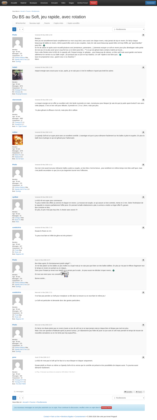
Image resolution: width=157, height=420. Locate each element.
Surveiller (128, 392)
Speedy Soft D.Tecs (21, 59)
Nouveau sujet (34, 23)
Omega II (18, 218)
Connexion (151, 3)
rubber (14, 132)
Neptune (17, 157)
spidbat (15, 197)
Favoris (46, 23)
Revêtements (35, 11)
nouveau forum (106, 407)
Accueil (22, 11)
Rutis (17, 222)
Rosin (16, 252)
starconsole (16, 100)
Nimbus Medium (20, 57)
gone (14, 357)
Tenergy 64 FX (19, 380)
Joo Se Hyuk (20, 159)
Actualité (14, 3)
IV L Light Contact (21, 126)
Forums (28, 11)
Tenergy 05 (18, 122)
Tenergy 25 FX (19, 90)
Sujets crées (58, 23)
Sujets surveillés (73, 23)
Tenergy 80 (18, 124)
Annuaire (54, 3)
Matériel (23, 3)
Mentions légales (67, 416)
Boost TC (18, 220)
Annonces (44, 3)
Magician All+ (20, 254)
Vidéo (63, 3)
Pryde (17, 250)
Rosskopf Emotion (21, 94)
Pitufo (14, 35)
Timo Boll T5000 (21, 384)
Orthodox (18, 92)
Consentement (80, 416)
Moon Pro (18, 155)
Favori (139, 392)
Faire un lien (55, 416)
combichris (16, 227)
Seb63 (14, 67)
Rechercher (21, 23)
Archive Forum (82, 3)
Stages (71, 3)
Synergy (18, 61)
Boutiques (33, 3)
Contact (46, 416)
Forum (93, 3)
